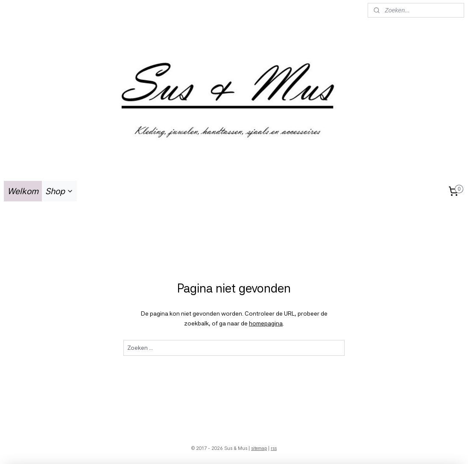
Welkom (22, 191)
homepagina (266, 322)
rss (274, 448)
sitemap (259, 448)
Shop (59, 191)
